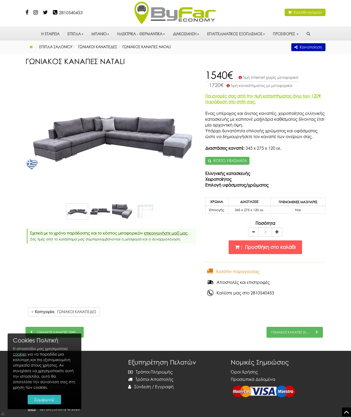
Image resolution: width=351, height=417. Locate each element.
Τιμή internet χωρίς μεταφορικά (268, 77)
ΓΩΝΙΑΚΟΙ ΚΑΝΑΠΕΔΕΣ (64, 311)
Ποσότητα (265, 223)
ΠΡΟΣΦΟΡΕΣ (286, 34)
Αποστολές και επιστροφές (238, 282)
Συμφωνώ (45, 399)
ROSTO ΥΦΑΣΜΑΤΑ (230, 160)
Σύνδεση (139, 386)
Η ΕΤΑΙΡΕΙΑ (50, 34)
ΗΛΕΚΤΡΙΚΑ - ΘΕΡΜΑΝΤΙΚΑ (141, 34)
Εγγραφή (164, 386)
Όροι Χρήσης (244, 372)
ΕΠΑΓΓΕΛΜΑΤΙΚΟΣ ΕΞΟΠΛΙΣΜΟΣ (236, 34)
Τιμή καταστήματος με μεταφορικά (258, 85)
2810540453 (71, 12)
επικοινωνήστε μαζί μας (166, 233)
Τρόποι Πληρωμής (150, 372)
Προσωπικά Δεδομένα (253, 379)
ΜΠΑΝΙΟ (100, 34)
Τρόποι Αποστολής (150, 379)
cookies (20, 353)
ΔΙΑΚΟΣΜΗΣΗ (186, 34)
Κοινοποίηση (308, 47)
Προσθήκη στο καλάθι (265, 247)
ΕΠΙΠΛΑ (75, 34)
